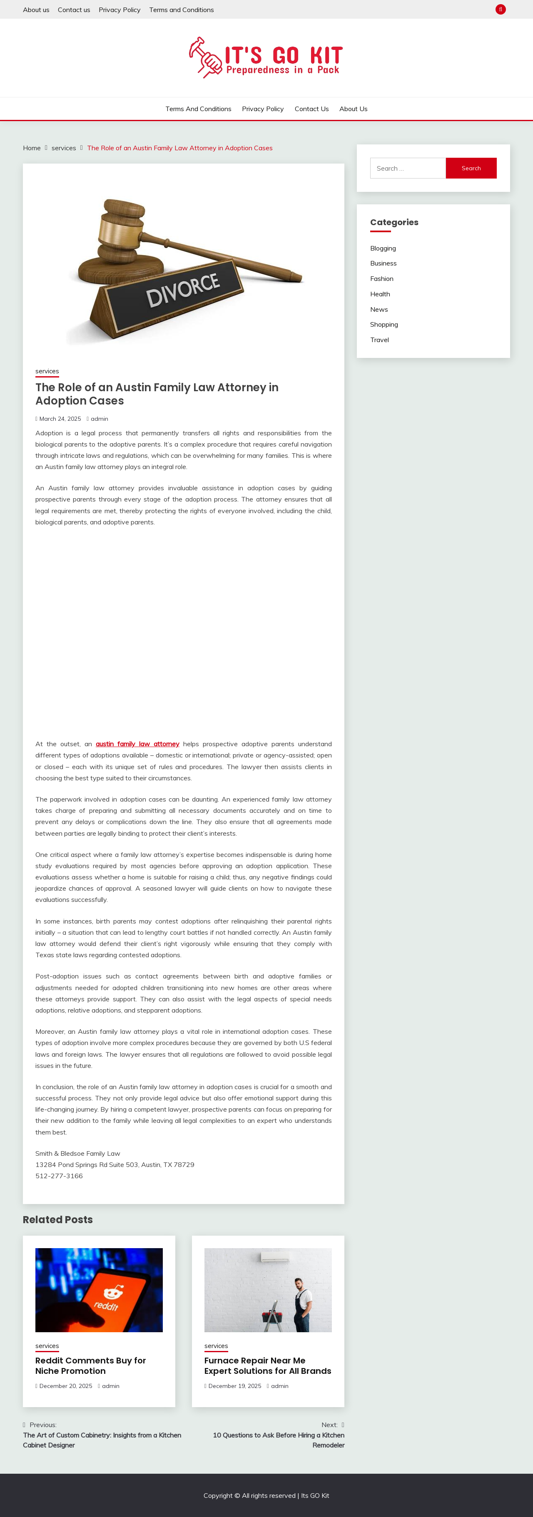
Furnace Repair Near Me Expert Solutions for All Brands (267, 1366)
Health (380, 294)
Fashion (382, 278)
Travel (379, 339)
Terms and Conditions (181, 9)
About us (36, 9)
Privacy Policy (120, 9)
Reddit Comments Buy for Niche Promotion (90, 1366)
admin (99, 418)
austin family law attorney (137, 744)
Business (383, 263)
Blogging (383, 248)
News (379, 309)
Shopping (384, 324)
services (47, 371)
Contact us (74, 9)
